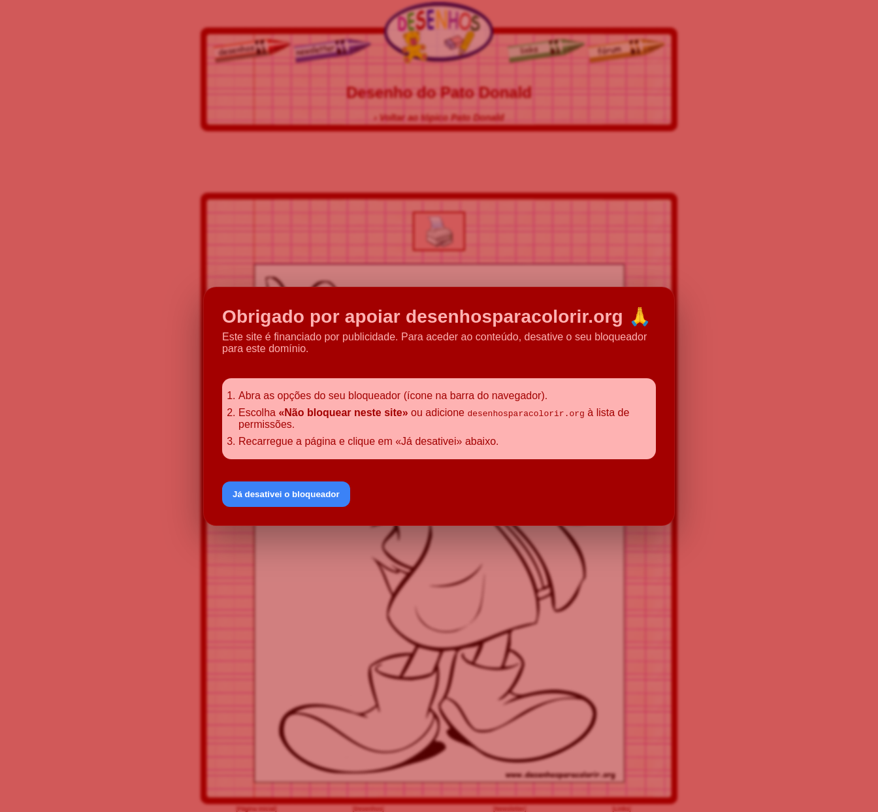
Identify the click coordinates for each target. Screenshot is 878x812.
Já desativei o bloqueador (286, 494)
